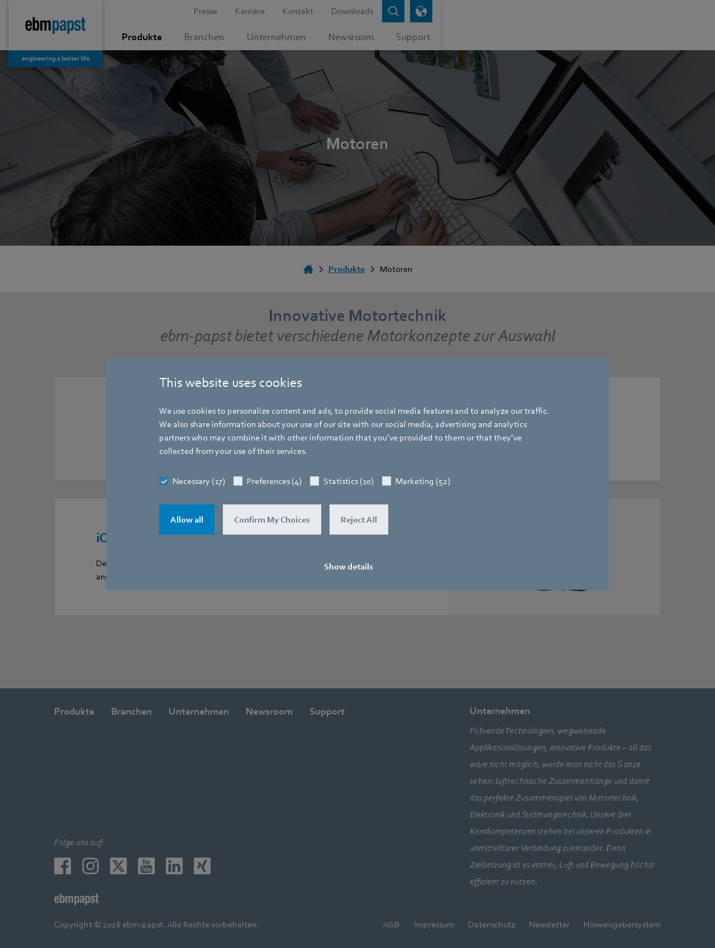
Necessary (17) (199, 481)
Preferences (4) (274, 481)
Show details (348, 567)
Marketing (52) (422, 481)
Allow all (186, 520)
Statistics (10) (348, 481)
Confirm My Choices (272, 520)
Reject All (359, 520)
